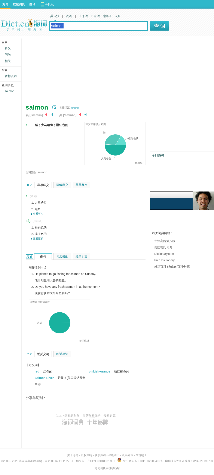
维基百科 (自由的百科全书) (172, 266)
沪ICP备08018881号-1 (101, 461)
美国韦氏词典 (163, 247)
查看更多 (38, 213)
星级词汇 (113, 455)
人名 (118, 16)
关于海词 (72, 455)
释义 (8, 48)
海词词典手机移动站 (107, 468)
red (37, 371)
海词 (5, 4)
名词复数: (31, 172)
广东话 (95, 16)
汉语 (69, 16)
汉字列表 (127, 455)
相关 (8, 61)
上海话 (83, 16)
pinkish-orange (100, 371)
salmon (42, 172)
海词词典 (24, 461)
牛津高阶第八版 (164, 241)
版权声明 (86, 455)
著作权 (90, 415)
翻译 (32, 4)
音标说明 (11, 76)
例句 (8, 54)
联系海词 (100, 455)
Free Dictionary (164, 260)
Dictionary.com (164, 253)
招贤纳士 (141, 455)
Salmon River (45, 378)
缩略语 (107, 16)
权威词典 (19, 4)
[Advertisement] (87, 68)
